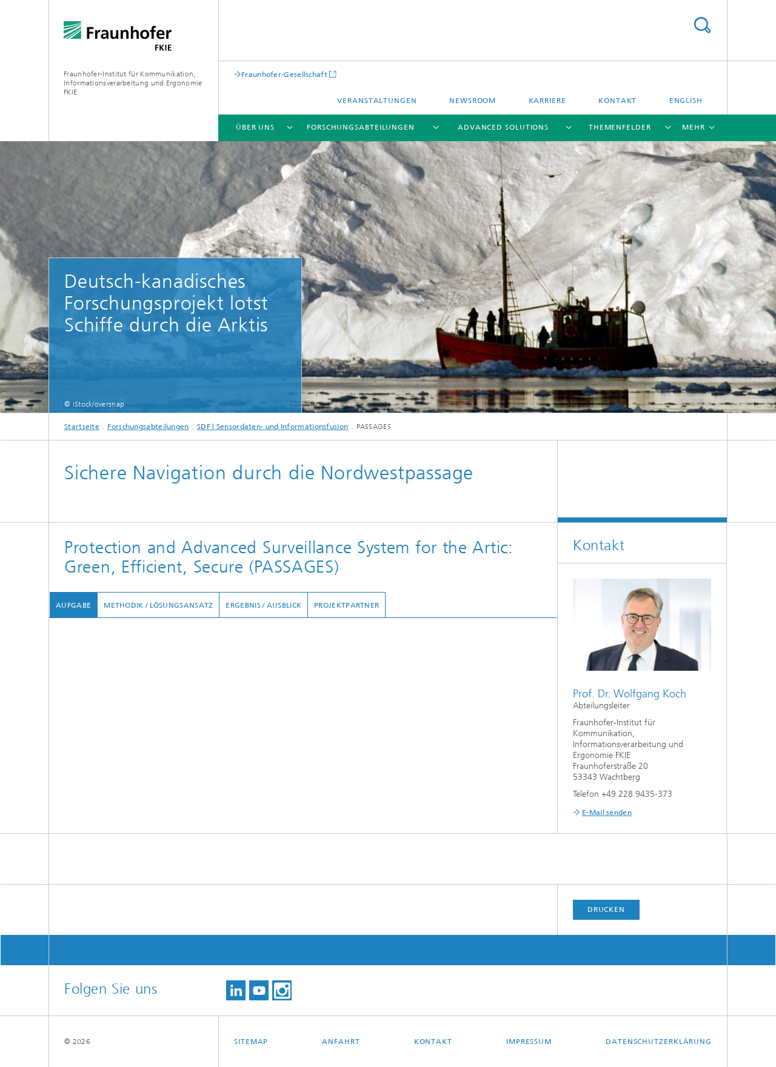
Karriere (547, 100)
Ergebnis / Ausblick (263, 605)
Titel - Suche (702, 25)
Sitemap (251, 1041)
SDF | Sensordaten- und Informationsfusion (272, 426)
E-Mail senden (607, 812)
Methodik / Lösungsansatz (157, 605)
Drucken (606, 909)
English (686, 100)
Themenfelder (620, 127)
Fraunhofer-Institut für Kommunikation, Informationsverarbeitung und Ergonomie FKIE (133, 83)
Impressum (529, 1041)
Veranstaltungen (377, 100)
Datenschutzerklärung (659, 1041)
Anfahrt (341, 1041)
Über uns (255, 127)
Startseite (81, 426)
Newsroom (472, 100)
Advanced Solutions (503, 127)
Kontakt (617, 100)
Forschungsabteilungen (361, 127)
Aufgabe (72, 605)
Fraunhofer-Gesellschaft (284, 74)
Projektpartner (345, 605)
